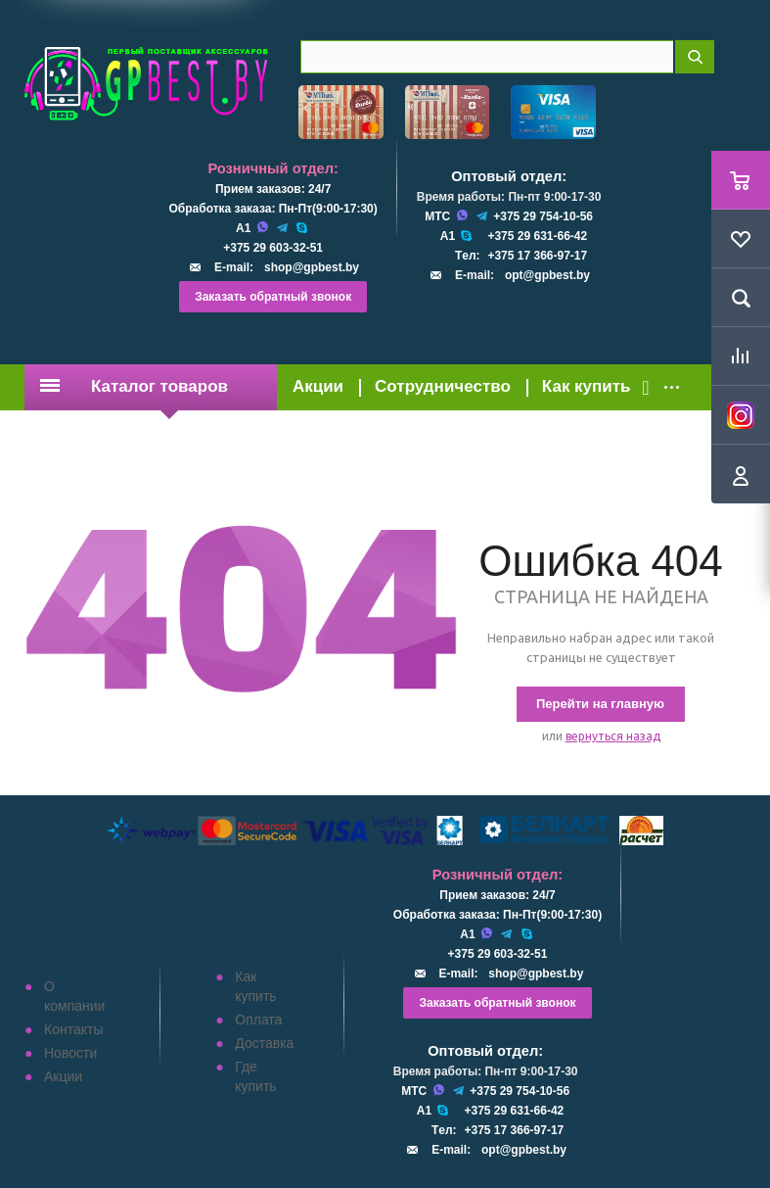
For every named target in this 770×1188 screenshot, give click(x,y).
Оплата (258, 1019)
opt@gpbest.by (547, 275)
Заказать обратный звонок (273, 297)
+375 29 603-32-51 (273, 248)
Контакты (73, 1029)
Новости (70, 1053)
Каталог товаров (134, 386)
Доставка (264, 1043)
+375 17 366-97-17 (537, 255)
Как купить (586, 386)
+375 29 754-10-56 (543, 216)
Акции (318, 386)
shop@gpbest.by (311, 267)
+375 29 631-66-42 (537, 236)
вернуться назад (613, 736)
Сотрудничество (443, 386)
